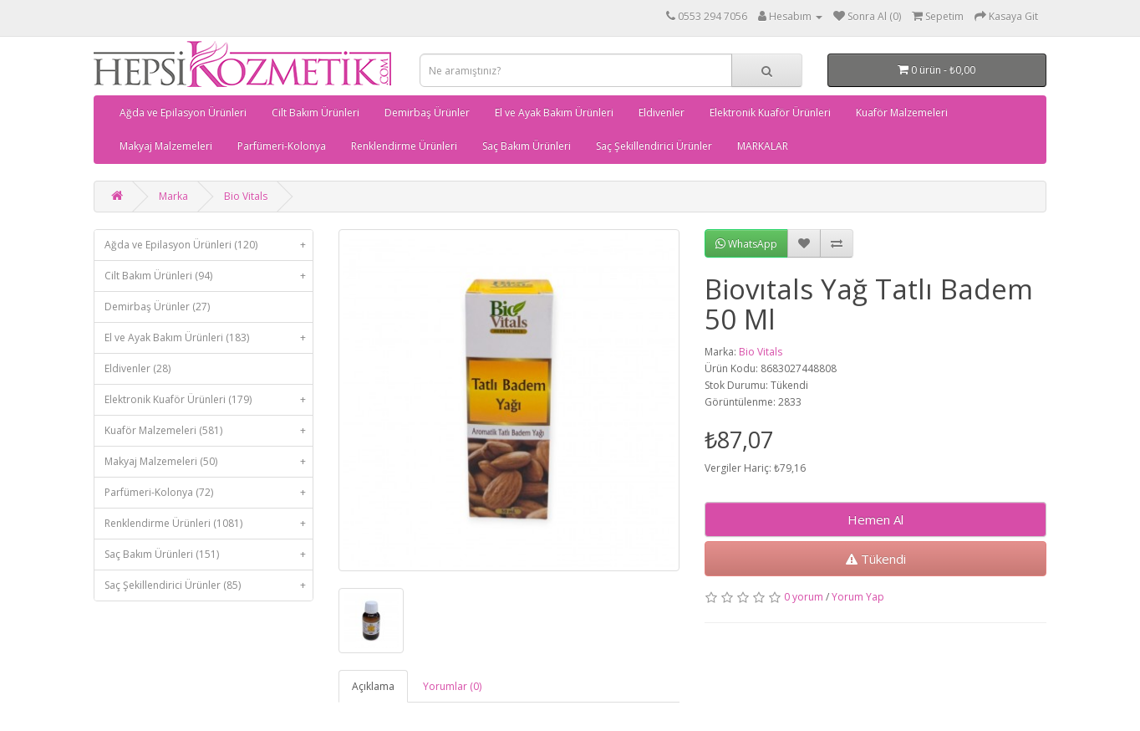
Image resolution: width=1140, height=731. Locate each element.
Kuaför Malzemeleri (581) (208, 431)
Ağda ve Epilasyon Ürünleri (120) (208, 245)
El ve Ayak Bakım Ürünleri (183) (208, 338)
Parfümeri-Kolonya (281, 146)
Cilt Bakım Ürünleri (315, 112)
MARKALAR (762, 146)
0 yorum (803, 597)
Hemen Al (875, 519)
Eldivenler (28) (137, 368)
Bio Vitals (245, 196)
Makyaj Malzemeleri (166, 146)
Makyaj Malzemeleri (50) (208, 462)
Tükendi (876, 558)
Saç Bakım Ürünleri (526, 146)
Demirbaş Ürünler (427, 112)
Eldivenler (662, 112)
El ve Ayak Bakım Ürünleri (554, 112)
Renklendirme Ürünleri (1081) (208, 524)
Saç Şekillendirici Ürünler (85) (208, 585)
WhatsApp (746, 244)
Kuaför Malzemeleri (902, 112)
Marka (173, 196)
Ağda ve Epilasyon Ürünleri (183, 112)
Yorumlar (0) (452, 686)
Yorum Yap (858, 597)
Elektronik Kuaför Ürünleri (770, 112)
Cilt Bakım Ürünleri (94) (208, 276)
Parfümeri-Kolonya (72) (208, 493)
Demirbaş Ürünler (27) (157, 306)
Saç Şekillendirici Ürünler (654, 146)
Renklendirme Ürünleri (404, 146)
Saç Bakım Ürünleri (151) (208, 554)
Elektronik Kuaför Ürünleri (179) (208, 400)
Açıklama (373, 686)
